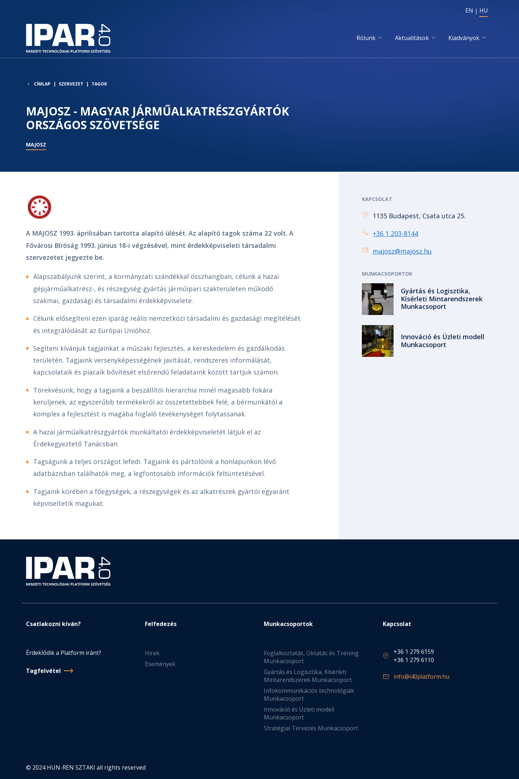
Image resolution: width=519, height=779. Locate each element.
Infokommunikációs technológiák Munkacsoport (309, 695)
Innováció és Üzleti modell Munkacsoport (299, 713)
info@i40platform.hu (421, 676)
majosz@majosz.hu (402, 252)
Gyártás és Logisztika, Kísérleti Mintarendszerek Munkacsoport (308, 676)
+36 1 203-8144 (395, 234)
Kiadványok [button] (463, 39)
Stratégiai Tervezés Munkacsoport (311, 728)
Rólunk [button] (366, 39)
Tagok (99, 86)
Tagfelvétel (43, 671)
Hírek (152, 653)
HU (483, 10)
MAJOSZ (36, 146)
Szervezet (71, 86)
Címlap (42, 86)
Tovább (427, 300)
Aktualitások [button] (412, 39)
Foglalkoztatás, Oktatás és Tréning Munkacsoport (311, 657)
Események (160, 664)
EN (469, 10)
